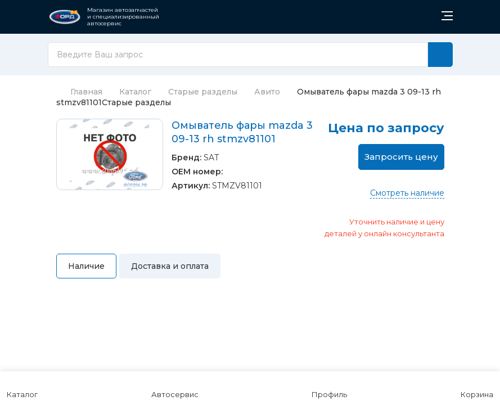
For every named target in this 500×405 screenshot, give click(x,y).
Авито (267, 92)
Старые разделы (202, 92)
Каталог (135, 92)
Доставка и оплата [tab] (170, 266)
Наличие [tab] (86, 266)
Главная (79, 92)
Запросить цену (401, 156)
